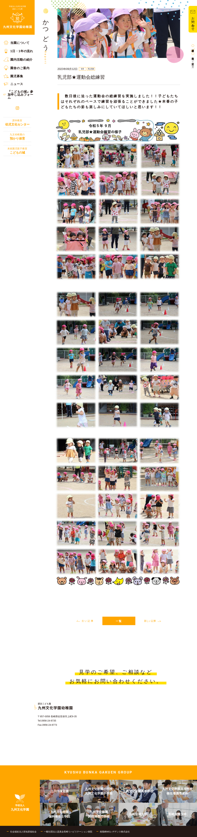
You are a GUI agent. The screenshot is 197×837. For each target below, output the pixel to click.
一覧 (119, 621)
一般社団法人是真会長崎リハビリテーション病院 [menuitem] (68, 831)
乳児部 (91, 69)
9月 (82, 69)
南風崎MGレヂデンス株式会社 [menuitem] (115, 831)
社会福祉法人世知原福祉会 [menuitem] (23, 831)
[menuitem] (17, 42)
